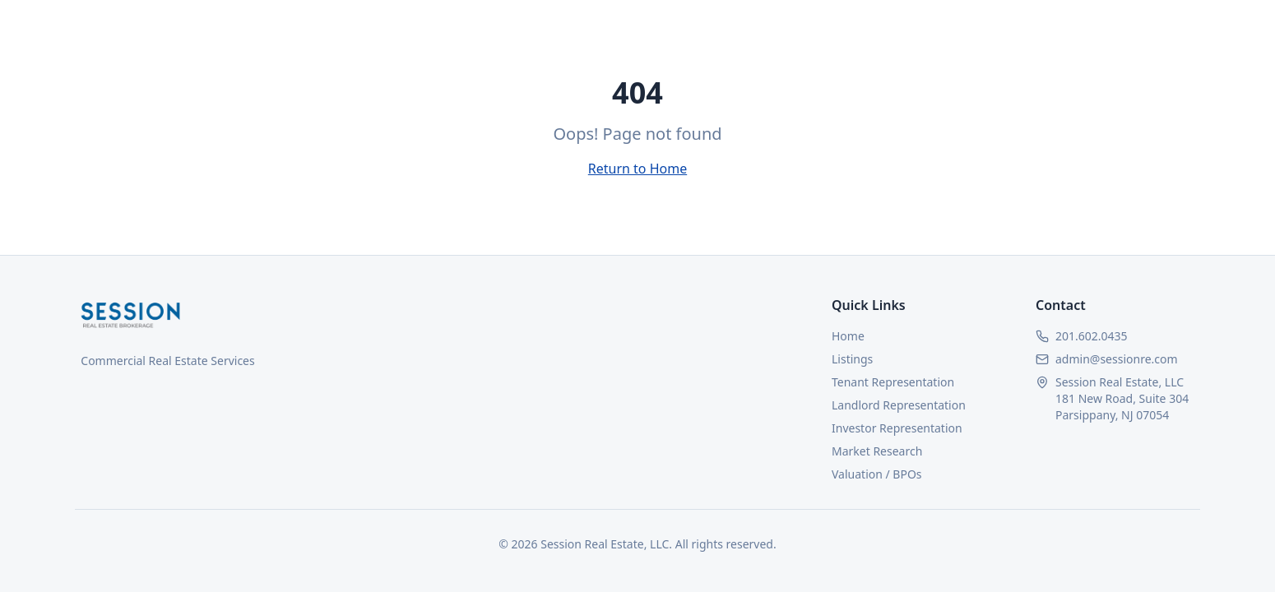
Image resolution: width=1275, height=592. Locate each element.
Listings (852, 359)
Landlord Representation (899, 405)
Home (848, 336)
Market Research (877, 451)
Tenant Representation (893, 382)
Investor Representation (897, 428)
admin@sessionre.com (1116, 359)
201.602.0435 (1091, 336)
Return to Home (637, 169)
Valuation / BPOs (877, 474)
